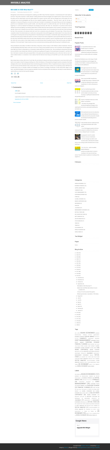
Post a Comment (17, 102)
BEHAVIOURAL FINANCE (81, 334)
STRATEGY (82, 362)
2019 (77, 267)
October (79, 281)
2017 (77, 271)
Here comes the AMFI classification (89, 78)
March (79, 306)
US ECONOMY (78, 227)
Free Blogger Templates (94, 447)
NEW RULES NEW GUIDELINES (93, 403)
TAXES (76, 223)
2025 (77, 254)
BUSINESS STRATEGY (79, 185)
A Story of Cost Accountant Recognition (86, 291)
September (80, 283)
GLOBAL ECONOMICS (87, 391)
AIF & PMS (77, 333)
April (79, 304)
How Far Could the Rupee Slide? (88, 89)
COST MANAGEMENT (79, 192)
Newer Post (13, 82)
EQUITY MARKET (79, 342)
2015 (77, 275)
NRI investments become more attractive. (90, 112)
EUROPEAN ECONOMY (80, 194)
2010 (77, 320)
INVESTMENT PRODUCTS (80, 353)
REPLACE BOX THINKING (93, 358)
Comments (79, 21)
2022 (77, 261)
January (79, 310)
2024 (77, 257)
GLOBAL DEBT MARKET (89, 346)
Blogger (98, 445)
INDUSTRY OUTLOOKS (89, 351)
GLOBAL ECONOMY (79, 198)
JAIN (16, 90)
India (76, 205)
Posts (77, 18)
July (79, 298)
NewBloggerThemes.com (83, 447)
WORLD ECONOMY (79, 229)
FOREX (76, 196)
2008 (77, 324)
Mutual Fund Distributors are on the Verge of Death (86, 59)
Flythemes (66, 447)
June (79, 300)
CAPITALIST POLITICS (86, 379)
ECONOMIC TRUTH (95, 340)
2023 (77, 259)
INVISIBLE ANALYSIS (20, 2)
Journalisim (77, 207)
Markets (91, 355)
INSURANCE (77, 203)
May (79, 302)
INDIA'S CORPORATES (79, 201)
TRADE (76, 225)
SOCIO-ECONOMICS (91, 360)
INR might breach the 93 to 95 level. (88, 67)
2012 (77, 316)
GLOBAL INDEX (93, 347)
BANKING (97, 333)
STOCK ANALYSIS (79, 220)
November (80, 279)
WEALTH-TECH (96, 413)
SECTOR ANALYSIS (79, 218)
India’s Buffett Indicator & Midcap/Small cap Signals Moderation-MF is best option (90, 124)
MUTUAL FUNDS (78, 212)
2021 (77, 263)
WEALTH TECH (92, 364)
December (80, 277)
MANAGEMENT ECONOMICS (81, 209)
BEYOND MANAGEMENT (93, 334)
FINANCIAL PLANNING (81, 344)
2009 (77, 322)
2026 (77, 252)
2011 (77, 318)
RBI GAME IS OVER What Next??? (22, 10)
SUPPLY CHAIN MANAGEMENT (90, 362)
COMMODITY (78, 190)
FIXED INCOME (91, 344)
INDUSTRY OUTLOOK (79, 351)
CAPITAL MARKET (79, 187)
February (80, 308)
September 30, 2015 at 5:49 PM (21, 99)
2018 (77, 269)
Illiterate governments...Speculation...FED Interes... (88, 293)
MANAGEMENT (96, 353)
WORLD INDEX (78, 231)
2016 (77, 273)
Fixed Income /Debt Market (81, 389)
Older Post (69, 82)
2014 (77, 312)
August (79, 296)
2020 (77, 265)
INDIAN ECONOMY (94, 349)
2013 (77, 314)
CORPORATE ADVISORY (93, 338)
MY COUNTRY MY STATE (80, 214)
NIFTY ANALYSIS (78, 216)
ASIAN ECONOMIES (79, 183)
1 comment (36, 12)
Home (41, 82)
